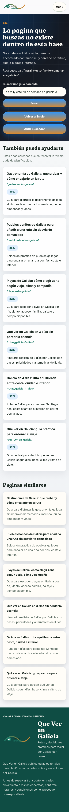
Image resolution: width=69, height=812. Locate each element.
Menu (59, 7)
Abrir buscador (34, 129)
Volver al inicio (34, 116)
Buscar (34, 103)
